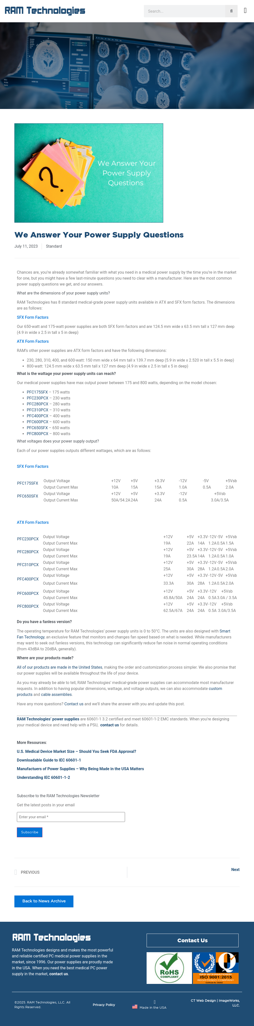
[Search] (231, 11)
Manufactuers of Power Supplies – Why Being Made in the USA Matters (80, 768)
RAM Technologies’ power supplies (48, 719)
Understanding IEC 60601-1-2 (43, 777)
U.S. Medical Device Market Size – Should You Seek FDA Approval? (76, 751)
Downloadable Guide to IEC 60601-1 (49, 760)
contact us (109, 725)
